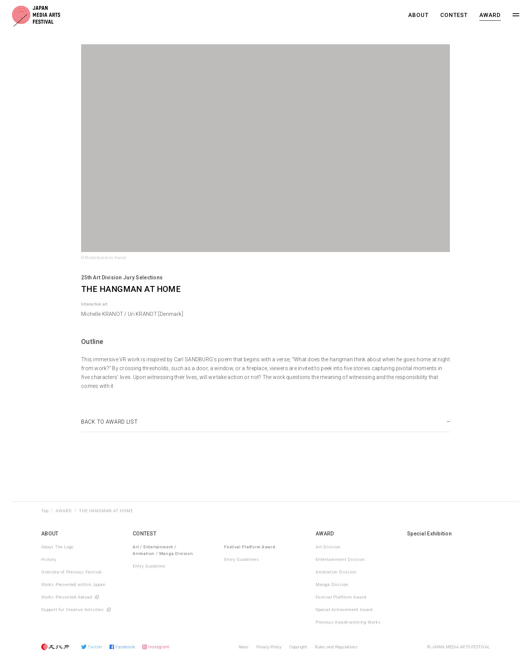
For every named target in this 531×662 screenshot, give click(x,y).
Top (44, 510)
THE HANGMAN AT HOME (106, 510)
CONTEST (454, 15)
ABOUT (418, 15)
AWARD (490, 15)
